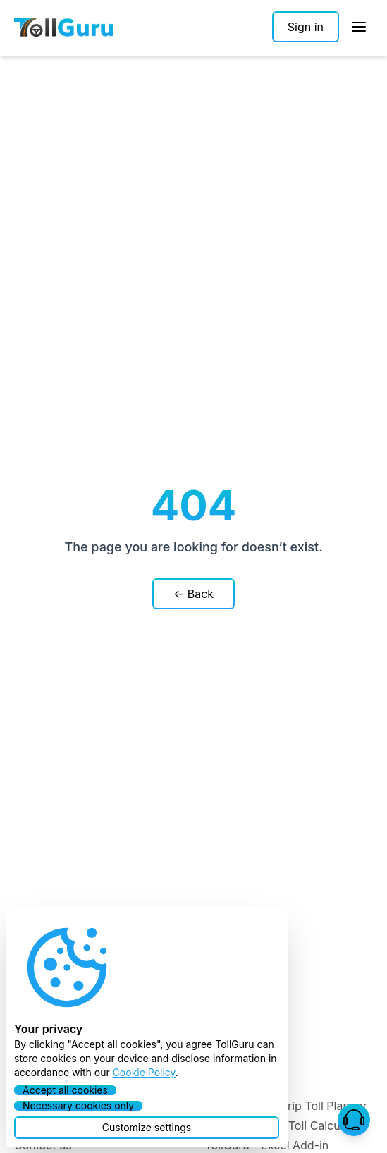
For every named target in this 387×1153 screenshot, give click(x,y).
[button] (354, 1120)
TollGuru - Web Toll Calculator (284, 1125)
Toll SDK (227, 1086)
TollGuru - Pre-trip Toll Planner (286, 1106)
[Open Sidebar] (359, 26)
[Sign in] (305, 26)
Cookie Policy (144, 1072)
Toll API (225, 1066)
